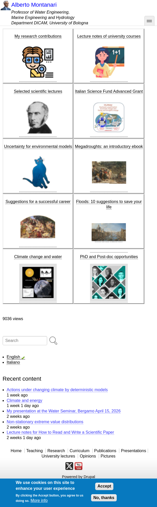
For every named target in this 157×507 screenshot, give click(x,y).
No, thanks (103, 497)
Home (16, 451)
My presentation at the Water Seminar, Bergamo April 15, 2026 (64, 411)
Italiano (13, 362)
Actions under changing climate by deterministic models (57, 390)
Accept (104, 486)
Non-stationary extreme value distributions (45, 422)
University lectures (58, 456)
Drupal (89, 476)
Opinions (88, 456)
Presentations (133, 451)
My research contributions (38, 36)
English (13, 357)
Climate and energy (24, 400)
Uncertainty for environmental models (38, 146)
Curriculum (79, 451)
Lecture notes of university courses (109, 36)
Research (56, 451)
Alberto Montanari (34, 5)
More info (39, 500)
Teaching (34, 451)
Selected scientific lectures (38, 91)
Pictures (108, 456)
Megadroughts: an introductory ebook (109, 146)
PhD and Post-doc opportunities (109, 257)
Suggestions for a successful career (37, 201)
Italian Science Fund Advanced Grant (109, 91)
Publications (105, 451)
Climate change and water (38, 257)
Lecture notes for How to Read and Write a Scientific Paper (60, 432)
